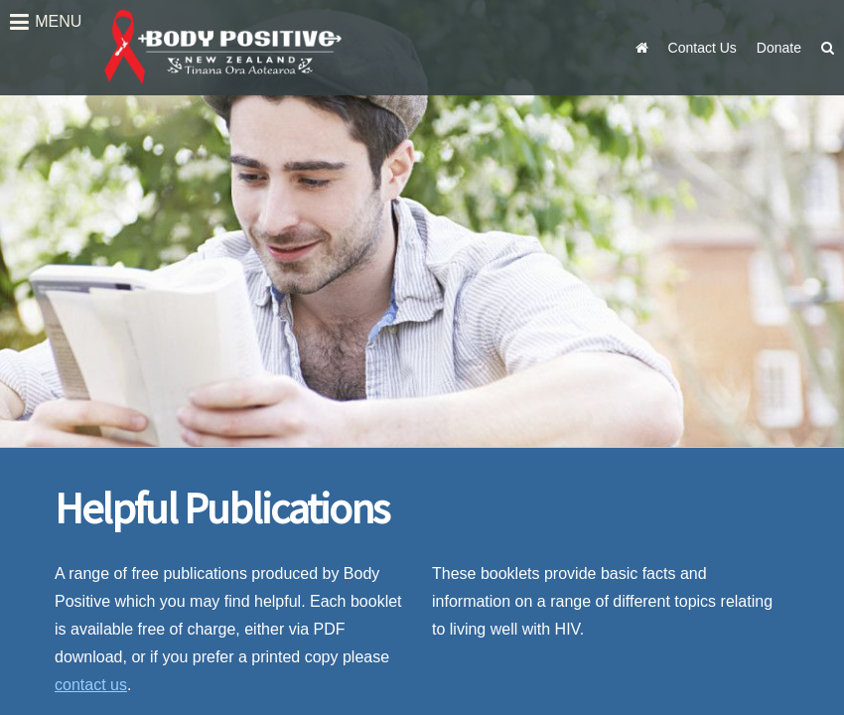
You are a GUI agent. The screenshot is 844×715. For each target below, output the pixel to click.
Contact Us (702, 48)
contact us (91, 684)
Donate (779, 48)
